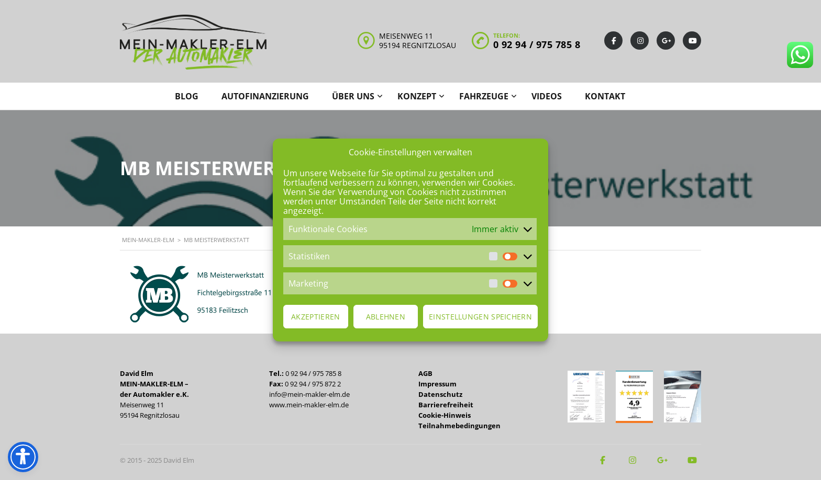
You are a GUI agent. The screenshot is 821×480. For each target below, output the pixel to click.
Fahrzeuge (483, 96)
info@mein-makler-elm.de (309, 394)
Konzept (416, 96)
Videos (546, 96)
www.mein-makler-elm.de (309, 404)
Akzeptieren (315, 317)
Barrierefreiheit (445, 404)
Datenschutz (440, 394)
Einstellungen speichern (480, 317)
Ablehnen (385, 317)
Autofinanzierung (265, 96)
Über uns (353, 96)
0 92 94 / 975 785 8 (537, 44)
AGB (425, 373)
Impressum (437, 383)
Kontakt (605, 96)
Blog (186, 96)
